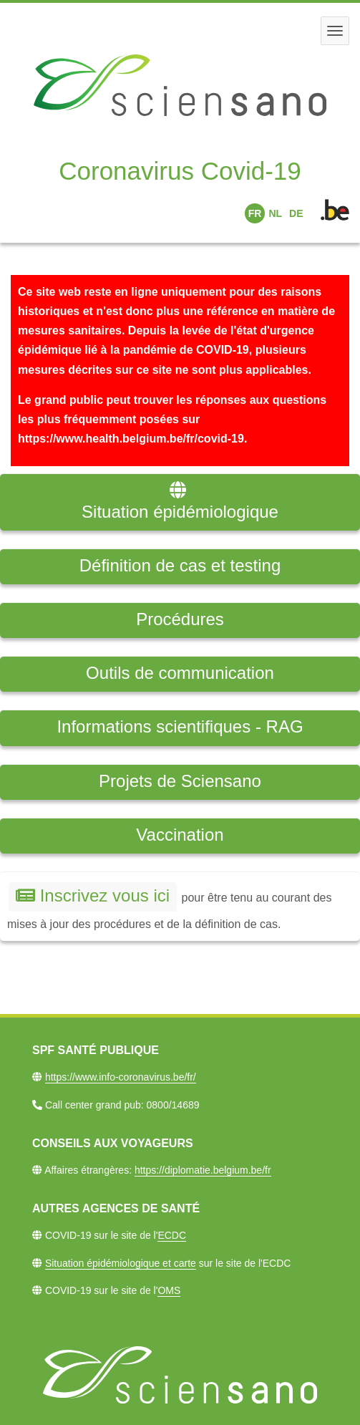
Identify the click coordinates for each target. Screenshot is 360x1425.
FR (255, 213)
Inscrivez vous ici (93, 895)
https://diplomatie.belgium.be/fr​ (203, 1170)
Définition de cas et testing (180, 565)
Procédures (180, 619)
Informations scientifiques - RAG (180, 726)
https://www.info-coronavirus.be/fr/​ (120, 1077)
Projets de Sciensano (180, 781)
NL (275, 213)
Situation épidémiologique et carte (120, 1263)
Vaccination (179, 834)
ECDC (171, 1235)
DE (296, 213)
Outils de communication (180, 672)
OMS (168, 1290)
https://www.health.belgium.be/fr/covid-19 (131, 439)
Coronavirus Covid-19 (180, 171)
